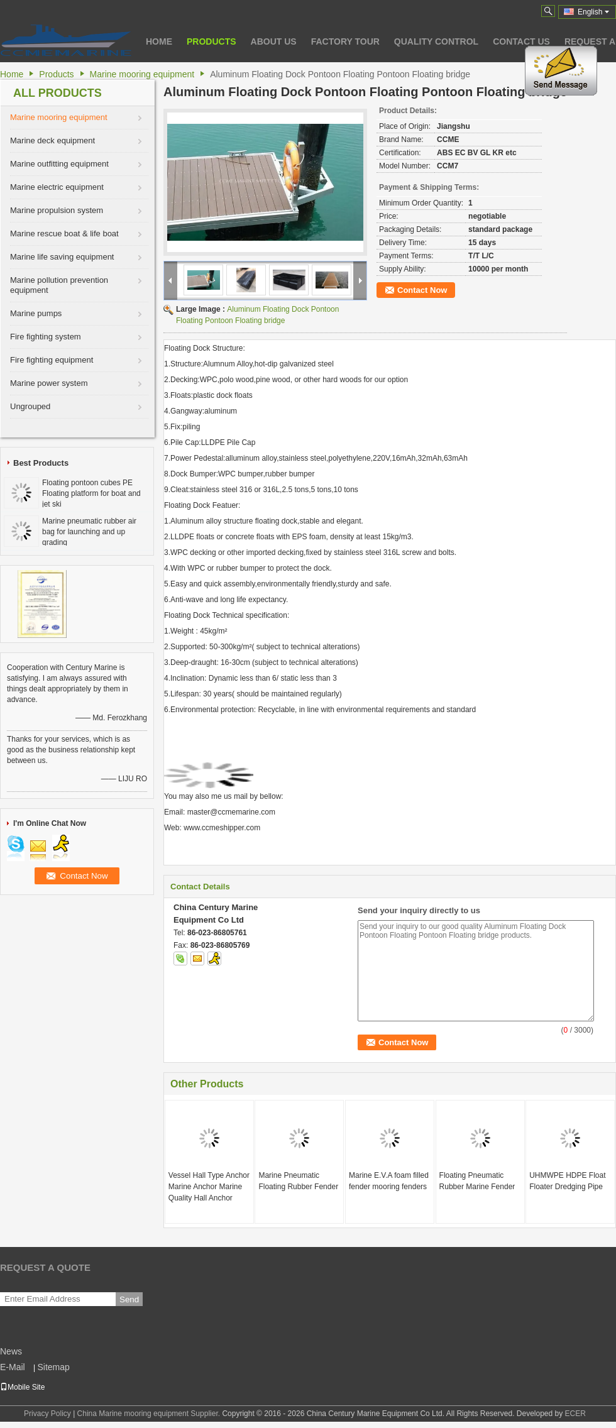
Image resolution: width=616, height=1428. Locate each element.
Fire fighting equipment (51, 360)
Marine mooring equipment (142, 74)
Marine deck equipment (52, 140)
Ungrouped (30, 406)
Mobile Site (22, 1387)
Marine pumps (36, 313)
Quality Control (436, 41)
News (11, 1351)
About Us (274, 41)
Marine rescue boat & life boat (64, 233)
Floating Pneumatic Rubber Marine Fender (477, 1181)
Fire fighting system (45, 336)
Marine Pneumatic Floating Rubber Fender (298, 1181)
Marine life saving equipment (62, 256)
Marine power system (49, 383)
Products (211, 41)
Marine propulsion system (56, 210)
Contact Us (521, 41)
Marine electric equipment (57, 187)
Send (129, 1299)
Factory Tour (345, 41)
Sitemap (53, 1367)
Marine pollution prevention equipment (59, 285)
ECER (575, 1413)
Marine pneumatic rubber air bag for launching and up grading (89, 532)
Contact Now (422, 290)
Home (159, 41)
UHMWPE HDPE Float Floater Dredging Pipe (567, 1181)
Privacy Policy (47, 1413)
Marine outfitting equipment (59, 163)
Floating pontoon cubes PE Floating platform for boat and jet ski (91, 493)
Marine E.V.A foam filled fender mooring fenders (389, 1181)
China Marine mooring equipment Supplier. (150, 1413)
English (593, 12)
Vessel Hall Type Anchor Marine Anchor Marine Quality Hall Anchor (209, 1186)
